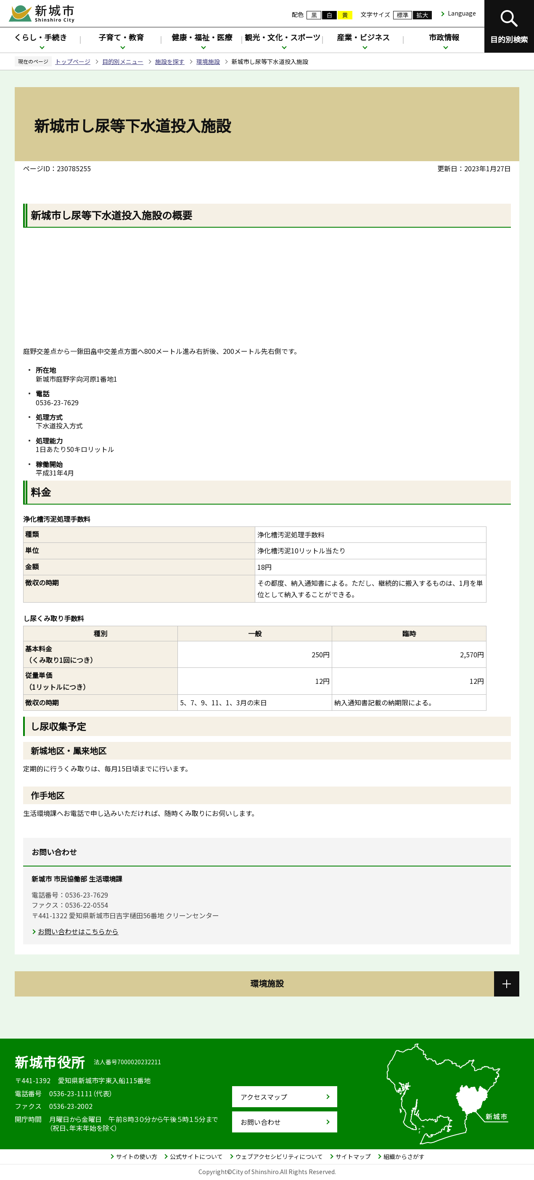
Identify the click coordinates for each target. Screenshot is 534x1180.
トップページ (72, 61)
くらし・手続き (40, 37)
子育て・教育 (121, 37)
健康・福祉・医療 (202, 37)
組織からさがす (404, 1156)
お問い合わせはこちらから (78, 931)
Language (462, 13)
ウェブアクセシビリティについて (279, 1156)
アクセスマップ (264, 1097)
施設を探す (170, 61)
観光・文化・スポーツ (282, 37)
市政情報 (444, 37)
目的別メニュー (122, 61)
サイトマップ (353, 1156)
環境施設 (208, 61)
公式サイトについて (196, 1156)
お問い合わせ (261, 1122)
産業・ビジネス (363, 37)
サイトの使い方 (136, 1156)
